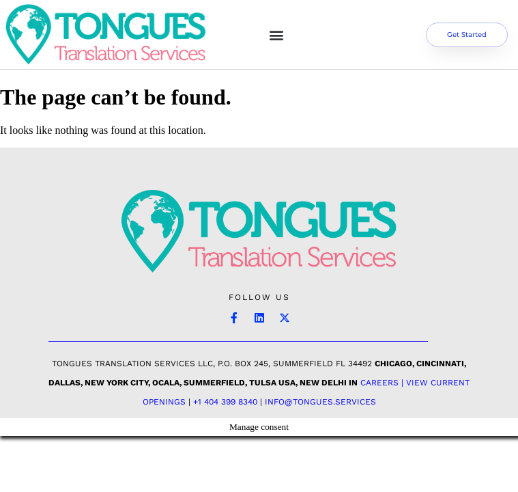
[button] (276, 34)
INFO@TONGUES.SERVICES (320, 402)
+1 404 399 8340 (225, 402)
